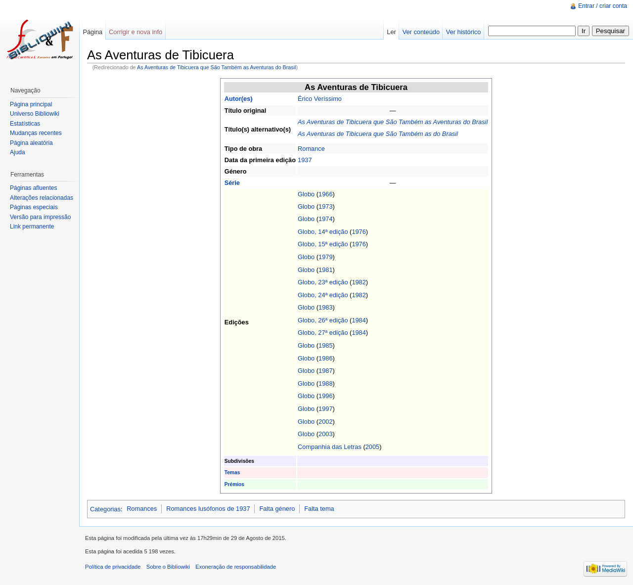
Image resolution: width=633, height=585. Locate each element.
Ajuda (17, 152)
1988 (325, 383)
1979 (325, 257)
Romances (142, 508)
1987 (325, 370)
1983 (325, 307)
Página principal (31, 104)
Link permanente (32, 226)
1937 (305, 160)
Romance (311, 148)
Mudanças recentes (36, 133)
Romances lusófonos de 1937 (208, 508)
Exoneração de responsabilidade (235, 567)
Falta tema (319, 508)
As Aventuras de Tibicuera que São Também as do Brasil (378, 133)
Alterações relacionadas (41, 197)
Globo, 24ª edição (323, 295)
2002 (325, 421)
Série (232, 182)
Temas (232, 472)
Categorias (105, 508)
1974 (325, 219)
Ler (391, 32)
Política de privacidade (113, 567)
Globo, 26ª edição (323, 320)
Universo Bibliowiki (34, 113)
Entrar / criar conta (602, 5)
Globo (306, 194)
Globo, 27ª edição (323, 332)
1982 (358, 282)
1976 (358, 231)
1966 (325, 194)
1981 (325, 269)
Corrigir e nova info (135, 32)
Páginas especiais (34, 207)
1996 (325, 396)
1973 (325, 206)
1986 (325, 358)
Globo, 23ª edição (323, 282)
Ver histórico (463, 32)
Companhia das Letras (330, 446)
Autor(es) (239, 98)
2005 (372, 446)
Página (92, 32)
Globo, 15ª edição (323, 244)
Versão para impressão (40, 217)
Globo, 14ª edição (323, 231)
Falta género (277, 508)
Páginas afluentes (33, 187)
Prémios (234, 484)
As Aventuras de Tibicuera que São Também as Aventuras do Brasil (216, 67)
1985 (325, 345)
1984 (358, 320)
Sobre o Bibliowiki (168, 567)
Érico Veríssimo (320, 98)
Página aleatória (31, 142)
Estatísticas (25, 123)
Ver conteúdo (421, 32)
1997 (325, 408)
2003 (325, 434)
